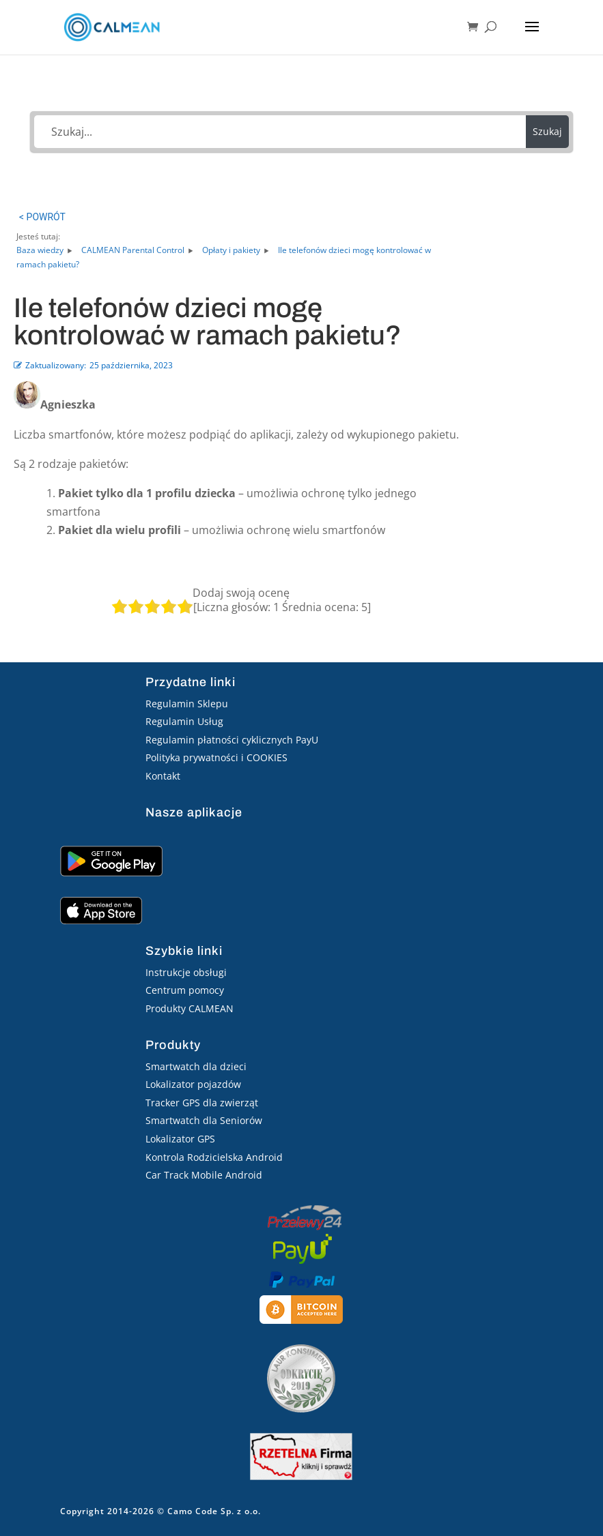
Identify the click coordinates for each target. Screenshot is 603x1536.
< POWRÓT (42, 216)
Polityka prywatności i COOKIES (216, 757)
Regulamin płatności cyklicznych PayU (231, 739)
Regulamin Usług (184, 721)
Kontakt (162, 775)
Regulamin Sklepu (186, 703)
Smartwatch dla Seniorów (203, 1120)
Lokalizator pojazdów (193, 1084)
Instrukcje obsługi (186, 972)
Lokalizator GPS (180, 1138)
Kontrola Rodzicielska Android (214, 1157)
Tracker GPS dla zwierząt (201, 1102)
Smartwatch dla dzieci (196, 1066)
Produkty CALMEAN (189, 1008)
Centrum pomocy (184, 990)
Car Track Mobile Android (203, 1174)
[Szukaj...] (280, 131)
